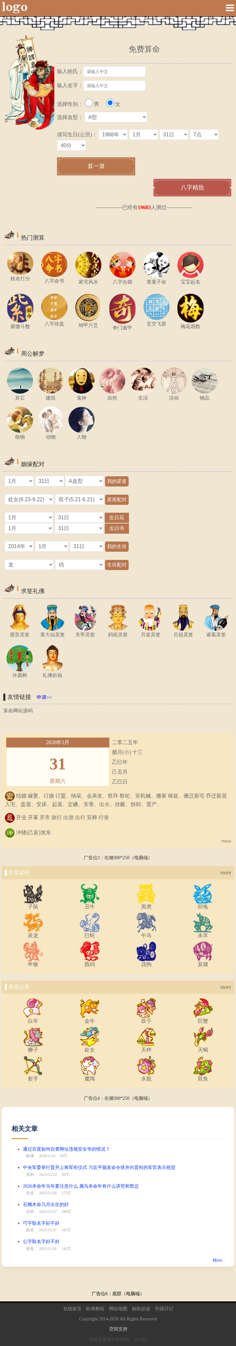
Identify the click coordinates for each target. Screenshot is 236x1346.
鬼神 (81, 395)
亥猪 (203, 962)
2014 (103, 1318)
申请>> (44, 697)
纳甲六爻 (88, 322)
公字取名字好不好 (41, 1241)
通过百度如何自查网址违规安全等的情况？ (66, 1149)
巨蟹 (203, 1018)
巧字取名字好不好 (41, 1223)
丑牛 (90, 904)
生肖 (30, 1193)
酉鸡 (90, 962)
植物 (20, 434)
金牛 (90, 1018)
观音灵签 (20, 631)
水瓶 (146, 1076)
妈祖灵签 (118, 631)
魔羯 (90, 1076)
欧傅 (30, 1156)
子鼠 (33, 904)
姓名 (30, 1230)
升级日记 (164, 1308)
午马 (146, 933)
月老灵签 (150, 631)
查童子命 (156, 279)
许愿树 (20, 672)
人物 (81, 434)
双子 (146, 1018)
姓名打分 (20, 275)
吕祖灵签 (183, 631)
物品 (204, 395)
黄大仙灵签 (52, 631)
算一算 (96, 166)
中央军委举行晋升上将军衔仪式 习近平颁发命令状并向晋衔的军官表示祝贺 (99, 1167)
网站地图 (118, 1308)
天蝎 (203, 1047)
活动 (174, 395)
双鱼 (203, 1076)
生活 (143, 395)
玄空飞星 (156, 321)
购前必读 (141, 1308)
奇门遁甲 (122, 325)
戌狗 (146, 962)
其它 (20, 395)
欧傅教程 (95, 1308)
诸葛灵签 (216, 631)
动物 (51, 434)
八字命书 (54, 278)
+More (225, 841)
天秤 (146, 1047)
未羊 (203, 933)
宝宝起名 (190, 279)
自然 (112, 395)
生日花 (117, 517)
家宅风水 (88, 279)
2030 (114, 1318)
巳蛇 (90, 933)
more (225, 872)
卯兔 (203, 904)
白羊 (33, 1018)
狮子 (33, 1047)
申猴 (33, 962)
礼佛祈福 (52, 672)
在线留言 (72, 1308)
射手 (33, 1076)
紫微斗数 (20, 323)
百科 (30, 1174)
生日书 (117, 528)
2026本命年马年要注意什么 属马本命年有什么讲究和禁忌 (81, 1186)
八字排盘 (54, 321)
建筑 (51, 395)
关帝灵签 (85, 631)
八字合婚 (122, 279)
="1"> (29, 517)
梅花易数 (190, 323)
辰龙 (33, 933)
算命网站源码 (18, 710)
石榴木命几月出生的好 (46, 1204)
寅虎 (146, 904)
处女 (90, 1047)
